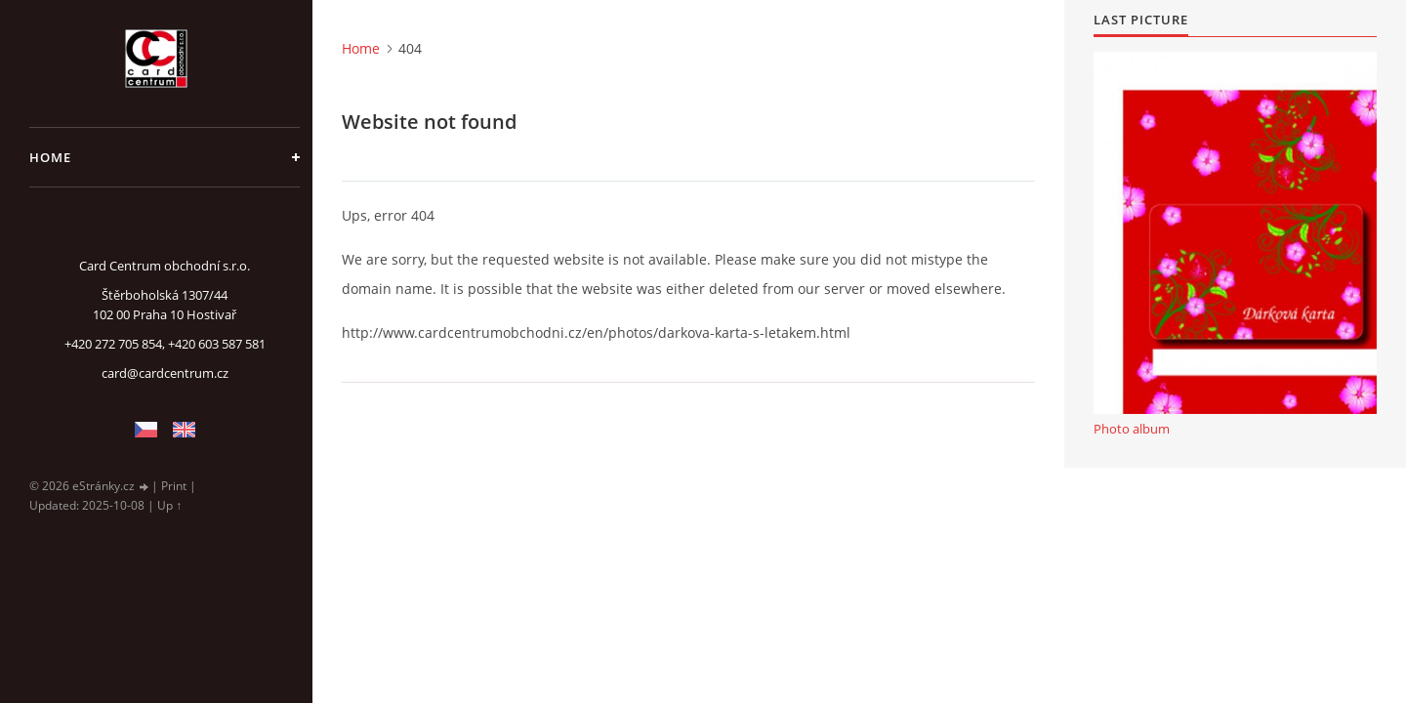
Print (173, 485)
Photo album (1132, 428)
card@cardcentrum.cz (165, 373)
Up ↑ (169, 505)
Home (50, 157)
